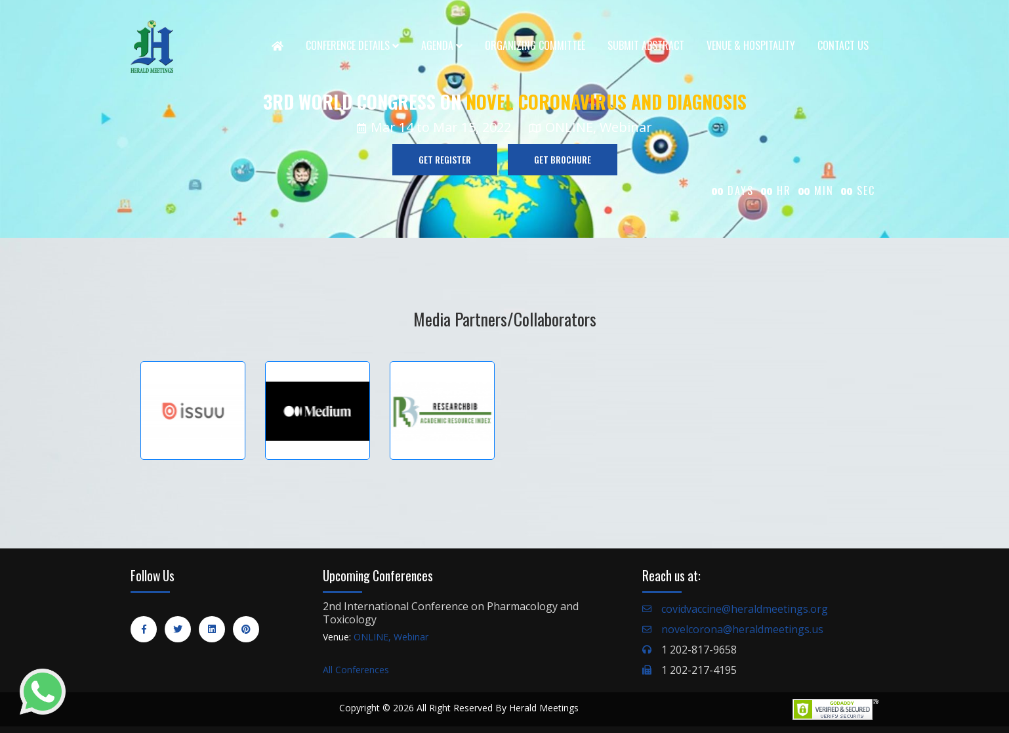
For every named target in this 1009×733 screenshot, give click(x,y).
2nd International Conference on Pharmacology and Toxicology (451, 613)
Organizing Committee (535, 45)
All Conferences (356, 669)
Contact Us (843, 45)
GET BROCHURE (562, 159)
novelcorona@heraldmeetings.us (742, 629)
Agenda (442, 45)
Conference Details (352, 45)
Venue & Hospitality (751, 45)
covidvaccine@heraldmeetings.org (744, 609)
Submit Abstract (645, 45)
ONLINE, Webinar (391, 637)
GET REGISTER (445, 159)
